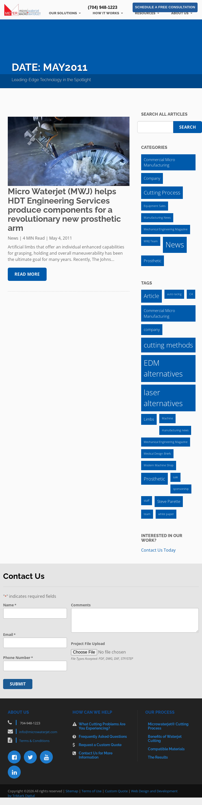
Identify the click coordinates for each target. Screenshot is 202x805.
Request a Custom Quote (100, 745)
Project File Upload (88, 643)
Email (9, 634)
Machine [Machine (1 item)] (167, 418)
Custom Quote (116, 791)
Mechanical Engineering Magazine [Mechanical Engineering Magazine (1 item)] (165, 229)
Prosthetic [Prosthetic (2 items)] (152, 260)
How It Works (106, 13)
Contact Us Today (158, 550)
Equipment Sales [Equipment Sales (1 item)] (154, 206)
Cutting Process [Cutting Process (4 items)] (162, 192)
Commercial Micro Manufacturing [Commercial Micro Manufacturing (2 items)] (159, 162)
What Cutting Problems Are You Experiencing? (102, 726)
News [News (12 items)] (174, 244)
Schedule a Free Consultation (165, 7)
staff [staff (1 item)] (146, 500)
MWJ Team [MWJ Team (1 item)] (151, 241)
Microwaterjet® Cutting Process (168, 726)
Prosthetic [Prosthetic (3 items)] (154, 479)
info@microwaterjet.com (38, 732)
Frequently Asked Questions (103, 736)
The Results (158, 757)
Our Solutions (63, 13)
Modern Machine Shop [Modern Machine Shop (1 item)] (159, 465)
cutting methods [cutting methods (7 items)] (168, 345)
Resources (145, 13)
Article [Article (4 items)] (151, 296)
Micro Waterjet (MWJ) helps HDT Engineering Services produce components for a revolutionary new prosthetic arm (64, 209)
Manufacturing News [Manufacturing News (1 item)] (157, 217)
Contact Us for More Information (95, 755)
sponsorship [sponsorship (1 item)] (181, 489)
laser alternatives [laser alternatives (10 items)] (163, 397)
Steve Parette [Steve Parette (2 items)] (168, 501)
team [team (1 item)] (147, 514)
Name (9, 605)
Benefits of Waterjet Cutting (165, 738)
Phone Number (18, 657)
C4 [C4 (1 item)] (191, 294)
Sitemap (72, 791)
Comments (81, 604)
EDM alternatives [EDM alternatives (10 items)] (163, 368)
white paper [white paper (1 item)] (166, 514)
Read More (27, 274)
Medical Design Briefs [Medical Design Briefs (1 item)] (157, 453)
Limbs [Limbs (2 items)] (149, 419)
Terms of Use (92, 791)
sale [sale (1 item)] (175, 477)
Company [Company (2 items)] (152, 178)
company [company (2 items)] (152, 329)
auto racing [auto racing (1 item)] (174, 294)
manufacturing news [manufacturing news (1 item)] (175, 430)
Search (187, 127)
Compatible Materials (166, 749)
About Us (180, 13)
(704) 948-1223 (102, 7)
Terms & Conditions (34, 740)
